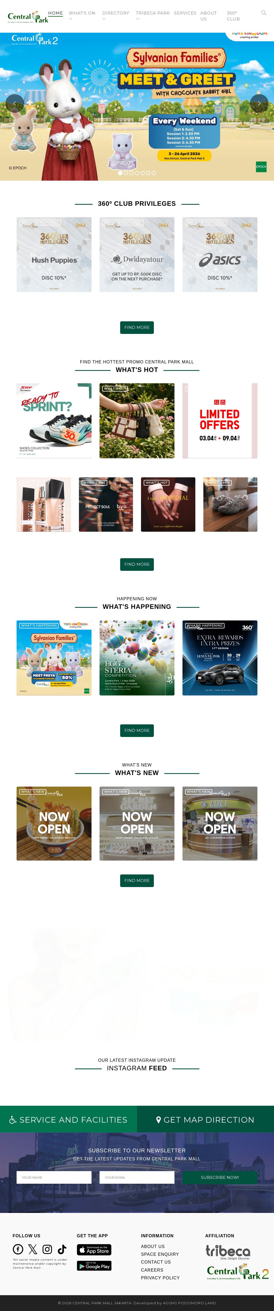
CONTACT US (156, 1262)
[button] (83, 16)
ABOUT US (153, 1246)
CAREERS (152, 1270)
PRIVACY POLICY (160, 1278)
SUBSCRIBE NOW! (220, 1177)
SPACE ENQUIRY (160, 1254)
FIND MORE (137, 327)
